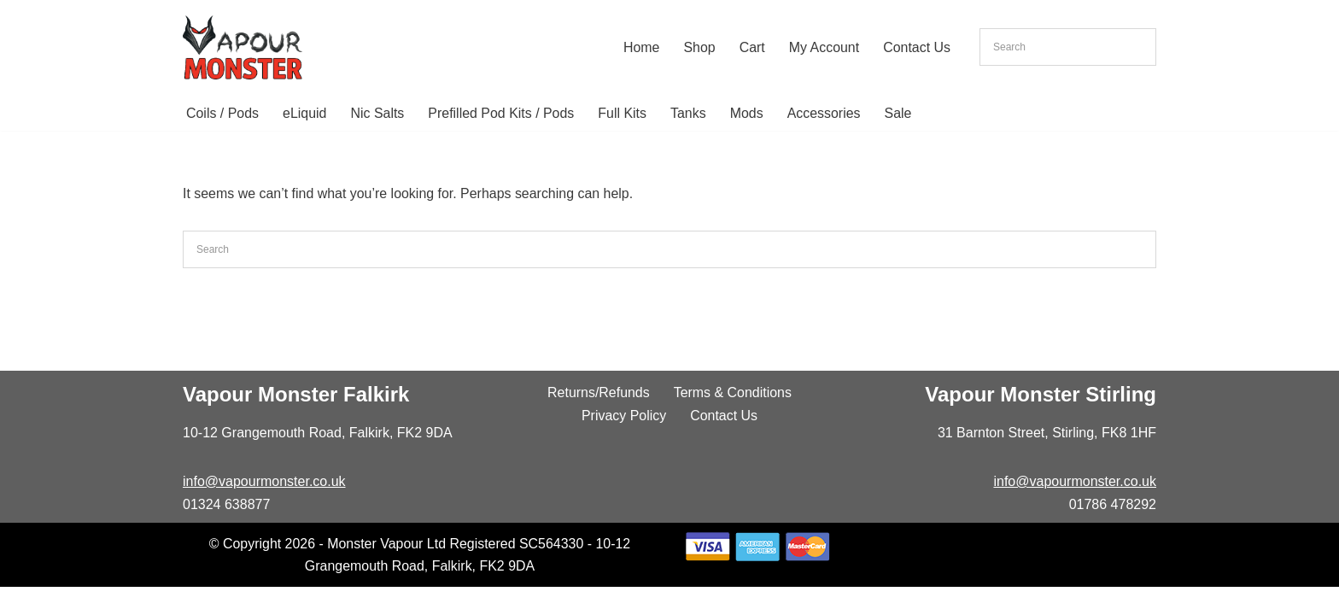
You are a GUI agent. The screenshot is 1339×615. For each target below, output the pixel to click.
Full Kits (623, 113)
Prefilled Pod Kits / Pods (502, 113)
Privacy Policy (624, 443)
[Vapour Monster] (242, 47)
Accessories (825, 113)
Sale (900, 113)
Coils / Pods (222, 113)
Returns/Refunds (598, 420)
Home (641, 47)
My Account (823, 47)
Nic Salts (378, 113)
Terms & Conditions (733, 420)
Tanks (690, 113)
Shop (699, 47)
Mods (747, 113)
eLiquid (305, 113)
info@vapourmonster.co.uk (264, 508)
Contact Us (916, 47)
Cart (751, 47)
